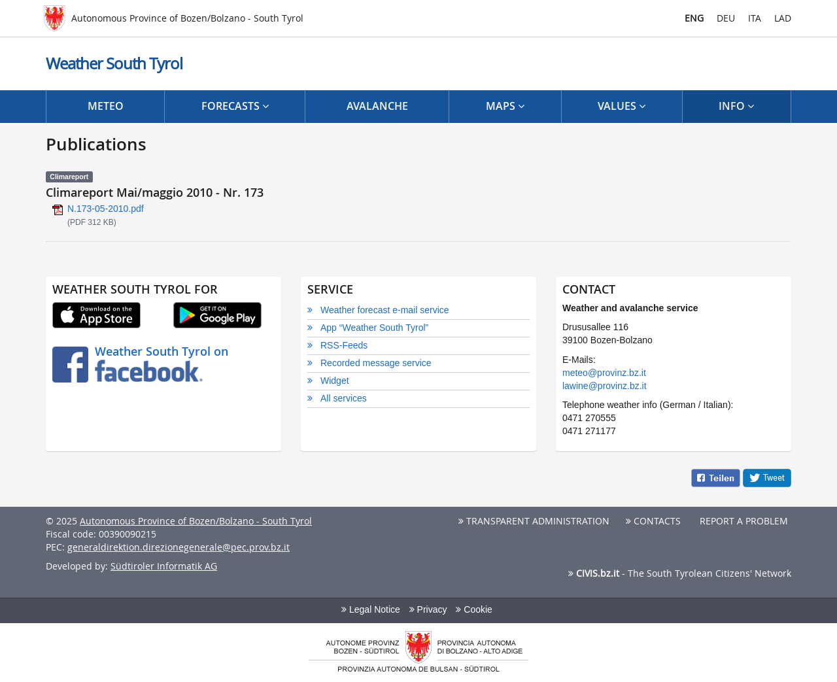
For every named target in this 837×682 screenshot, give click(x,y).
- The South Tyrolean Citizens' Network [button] (679, 573)
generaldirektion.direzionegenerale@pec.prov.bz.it (178, 547)
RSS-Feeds (343, 345)
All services (343, 398)
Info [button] (736, 106)
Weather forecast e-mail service (384, 310)
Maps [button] (505, 106)
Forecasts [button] (235, 106)
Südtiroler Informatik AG (164, 566)
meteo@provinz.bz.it (604, 372)
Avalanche (377, 106)
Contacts (653, 521)
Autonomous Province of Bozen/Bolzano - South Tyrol (196, 521)
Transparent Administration (533, 521)
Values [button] (621, 106)
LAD (782, 18)
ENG (694, 18)
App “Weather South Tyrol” (374, 327)
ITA (754, 18)
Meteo (106, 106)
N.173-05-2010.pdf (105, 208)
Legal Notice (370, 609)
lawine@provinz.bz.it (604, 386)
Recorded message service (376, 363)
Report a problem (742, 521)
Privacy (428, 609)
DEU (726, 18)
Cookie (474, 609)
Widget (334, 380)
